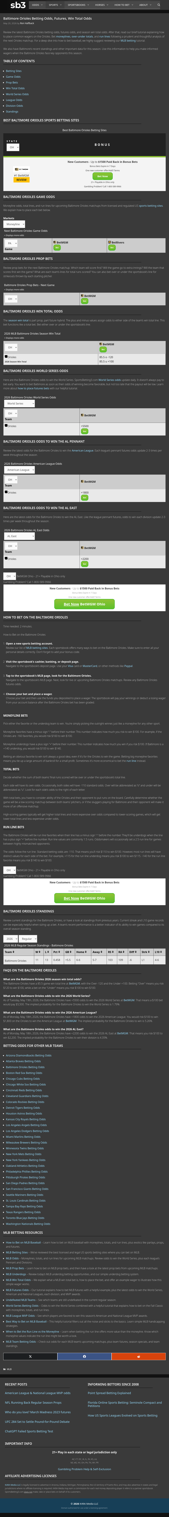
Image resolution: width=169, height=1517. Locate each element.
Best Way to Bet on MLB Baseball (26, 1321)
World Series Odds (17, 94)
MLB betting (128, 40)
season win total (18, 320)
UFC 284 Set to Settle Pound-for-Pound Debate (37, 1422)
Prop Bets (12, 82)
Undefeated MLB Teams (20, 1300)
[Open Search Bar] (157, 5)
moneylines (63, 36)
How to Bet (125, 5)
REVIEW (22, 180)
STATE (12, 141)
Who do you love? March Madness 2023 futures (38, 1412)
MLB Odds (12, 1258)
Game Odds (13, 77)
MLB (9, 1369)
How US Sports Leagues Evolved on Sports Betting (122, 1415)
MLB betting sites (37, 648)
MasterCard (90, 666)
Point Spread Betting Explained (109, 1393)
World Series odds (110, 380)
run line (131, 761)
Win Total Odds (15, 88)
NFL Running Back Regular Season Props (33, 1402)
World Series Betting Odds (22, 1305)
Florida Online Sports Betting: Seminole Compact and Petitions (125, 1404)
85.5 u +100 (107, 361)
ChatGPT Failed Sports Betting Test (29, 1431)
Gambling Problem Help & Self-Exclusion (84, 1469)
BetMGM (74, 983)
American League (82, 450)
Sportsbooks (80, 5)
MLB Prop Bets (15, 1268)
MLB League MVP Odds (20, 1316)
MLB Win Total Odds (18, 1280)
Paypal (128, 666)
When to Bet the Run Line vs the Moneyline (32, 1331)
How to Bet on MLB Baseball (23, 1242)
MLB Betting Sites (17, 1252)
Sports (57, 5)
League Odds (14, 100)
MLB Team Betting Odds (21, 1341)
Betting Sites (13, 71)
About (146, 5)
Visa (70, 666)
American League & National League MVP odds (37, 1393)
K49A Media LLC (13, 1484)
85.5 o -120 (106, 357)
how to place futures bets (33, 388)
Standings (12, 111)
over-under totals (82, 36)
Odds (39, 5)
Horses (103, 5)
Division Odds (14, 106)
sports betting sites (151, 206)
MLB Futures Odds (17, 1290)
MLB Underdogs (16, 1274)
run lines (104, 36)
